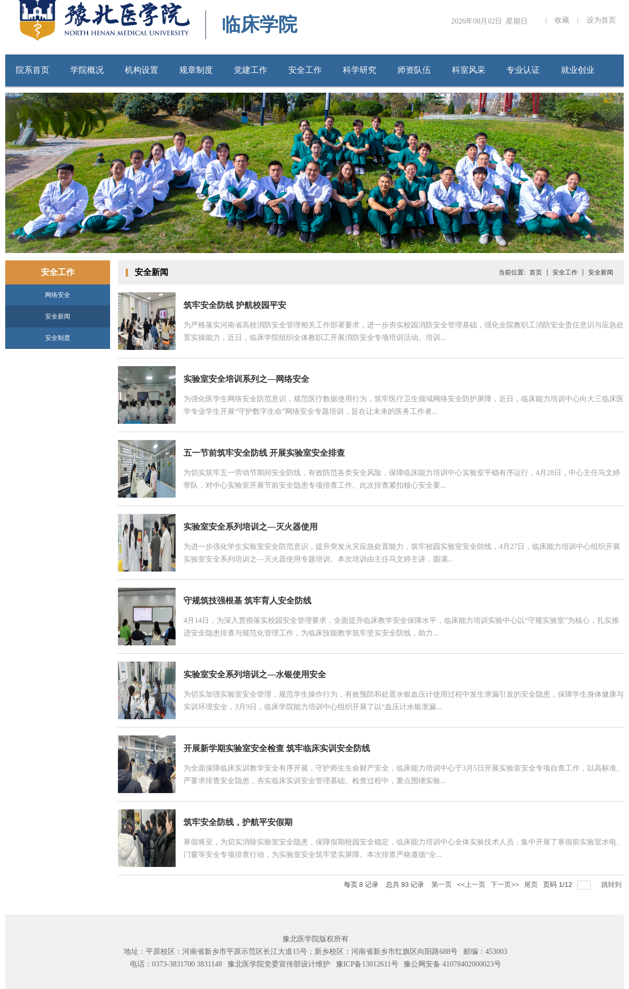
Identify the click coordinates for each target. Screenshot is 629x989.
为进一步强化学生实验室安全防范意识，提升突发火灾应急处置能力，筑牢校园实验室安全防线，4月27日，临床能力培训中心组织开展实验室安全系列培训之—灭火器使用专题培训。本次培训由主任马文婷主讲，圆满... (401, 553)
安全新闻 (57, 316)
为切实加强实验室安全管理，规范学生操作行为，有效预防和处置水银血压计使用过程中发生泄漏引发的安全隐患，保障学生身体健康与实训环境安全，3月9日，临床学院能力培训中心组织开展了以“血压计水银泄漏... (403, 700)
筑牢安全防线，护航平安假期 (237, 822)
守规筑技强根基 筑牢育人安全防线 (247, 600)
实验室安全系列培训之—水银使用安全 (254, 674)
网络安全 (57, 295)
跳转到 (612, 884)
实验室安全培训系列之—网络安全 (246, 379)
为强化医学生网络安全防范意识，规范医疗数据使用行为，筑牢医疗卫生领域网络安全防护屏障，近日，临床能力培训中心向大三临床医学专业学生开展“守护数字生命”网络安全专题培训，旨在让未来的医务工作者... (403, 405)
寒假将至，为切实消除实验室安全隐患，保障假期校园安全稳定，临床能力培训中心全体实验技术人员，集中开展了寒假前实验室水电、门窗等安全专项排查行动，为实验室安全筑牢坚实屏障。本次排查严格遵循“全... (403, 848)
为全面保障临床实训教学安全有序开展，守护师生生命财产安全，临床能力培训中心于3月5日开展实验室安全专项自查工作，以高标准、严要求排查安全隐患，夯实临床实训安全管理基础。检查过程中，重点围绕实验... (403, 774)
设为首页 (601, 20)
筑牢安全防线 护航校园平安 (234, 305)
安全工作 (565, 272)
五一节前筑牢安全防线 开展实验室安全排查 (264, 452)
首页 (535, 272)
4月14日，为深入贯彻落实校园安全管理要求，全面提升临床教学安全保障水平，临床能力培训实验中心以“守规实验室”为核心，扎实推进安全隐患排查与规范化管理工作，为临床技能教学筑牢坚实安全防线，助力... (401, 627)
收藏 (562, 20)
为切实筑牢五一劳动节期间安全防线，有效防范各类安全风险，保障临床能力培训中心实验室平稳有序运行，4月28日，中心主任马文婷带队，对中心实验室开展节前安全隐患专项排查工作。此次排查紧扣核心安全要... (401, 479)
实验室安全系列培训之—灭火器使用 (250, 526)
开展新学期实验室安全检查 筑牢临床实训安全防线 (276, 748)
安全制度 (57, 338)
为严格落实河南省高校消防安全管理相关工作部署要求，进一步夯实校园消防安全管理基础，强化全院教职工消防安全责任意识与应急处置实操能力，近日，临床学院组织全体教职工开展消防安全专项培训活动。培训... (403, 331)
